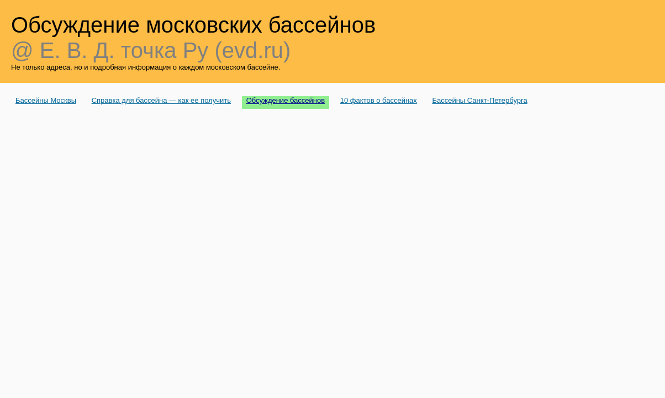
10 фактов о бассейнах (378, 100)
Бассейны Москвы (45, 100)
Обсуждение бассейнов (285, 100)
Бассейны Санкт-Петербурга (479, 100)
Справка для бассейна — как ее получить (161, 100)
